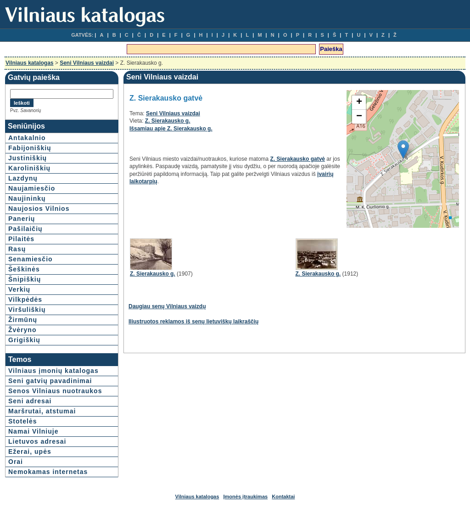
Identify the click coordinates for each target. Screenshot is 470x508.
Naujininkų (27, 198)
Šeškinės (24, 269)
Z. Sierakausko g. (167, 121)
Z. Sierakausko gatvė (297, 159)
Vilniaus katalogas (30, 63)
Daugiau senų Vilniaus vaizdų (167, 306)
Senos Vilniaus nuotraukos (55, 391)
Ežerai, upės (29, 451)
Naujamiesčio (31, 188)
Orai (15, 461)
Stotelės (22, 421)
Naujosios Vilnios (38, 208)
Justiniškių (27, 158)
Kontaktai (283, 496)
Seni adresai (30, 401)
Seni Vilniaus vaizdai (87, 63)
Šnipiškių (24, 279)
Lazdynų (23, 178)
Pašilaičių (25, 228)
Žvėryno (22, 329)
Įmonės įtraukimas (246, 496)
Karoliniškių (29, 168)
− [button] (359, 117)
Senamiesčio (30, 259)
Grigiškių (24, 340)
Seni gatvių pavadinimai (50, 380)
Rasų (17, 249)
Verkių (19, 289)
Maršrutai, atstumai (42, 411)
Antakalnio (27, 137)
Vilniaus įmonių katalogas (53, 370)
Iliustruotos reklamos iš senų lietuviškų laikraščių (193, 321)
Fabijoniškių (29, 148)
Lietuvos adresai (37, 441)
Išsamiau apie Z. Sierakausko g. (171, 128)
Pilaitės (21, 239)
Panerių (21, 218)
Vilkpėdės (25, 299)
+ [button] (359, 102)
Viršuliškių (27, 309)
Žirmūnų (22, 319)
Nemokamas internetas (48, 471)
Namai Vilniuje (33, 431)
